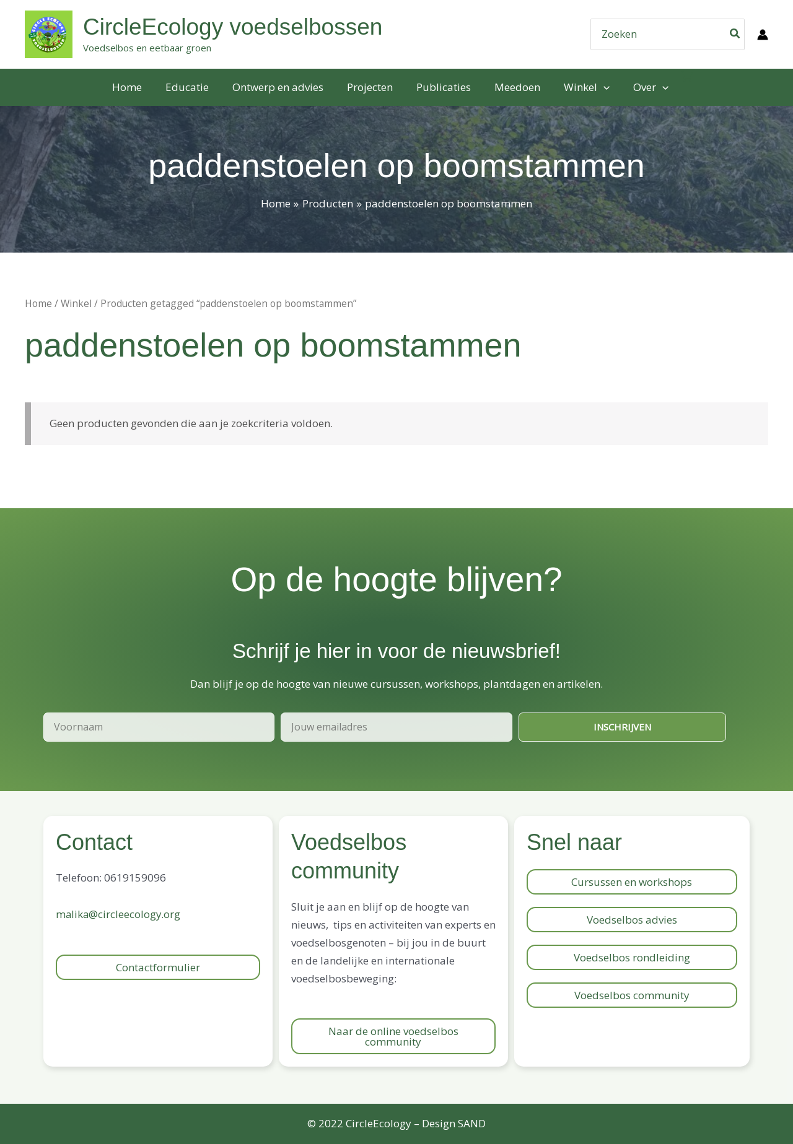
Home (38, 303)
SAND (472, 1123)
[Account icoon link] (762, 34)
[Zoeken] (735, 34)
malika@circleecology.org (119, 914)
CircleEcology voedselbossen (232, 27)
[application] (597, 87)
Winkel (76, 303)
